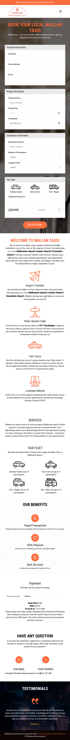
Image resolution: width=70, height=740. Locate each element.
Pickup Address (14, 98)
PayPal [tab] (27, 596)
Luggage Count (14, 163)
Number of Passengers (17, 152)
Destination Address (16, 142)
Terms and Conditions (57, 734)
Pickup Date (12, 119)
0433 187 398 (45, 673)
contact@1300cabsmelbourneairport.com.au (23, 673)
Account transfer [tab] (13, 596)
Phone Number (14, 64)
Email (10, 75)
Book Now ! (35, 225)
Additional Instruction (16, 197)
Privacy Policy (43, 734)
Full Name (12, 54)
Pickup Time (13, 108)
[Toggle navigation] (60, 11)
